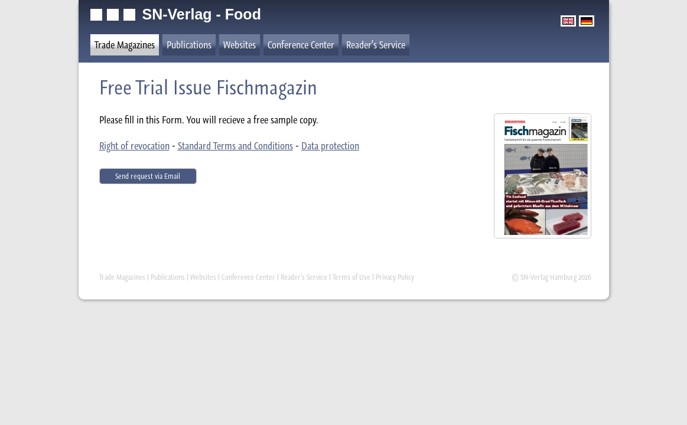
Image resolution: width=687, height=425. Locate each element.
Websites (239, 44)
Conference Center (301, 44)
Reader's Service (375, 44)
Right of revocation (134, 145)
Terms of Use (351, 277)
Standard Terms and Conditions (235, 145)
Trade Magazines (125, 44)
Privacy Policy (395, 277)
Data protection (330, 145)
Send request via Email (147, 176)
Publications (189, 44)
